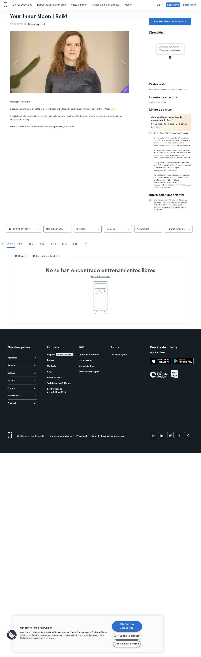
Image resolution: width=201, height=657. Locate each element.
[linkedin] (162, 435)
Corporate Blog (86, 366)
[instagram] (153, 435)
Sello (94, 436)
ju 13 (75, 244)
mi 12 (64, 244)
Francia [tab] (22, 388)
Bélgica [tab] (22, 373)
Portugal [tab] (22, 403)
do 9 (31, 244)
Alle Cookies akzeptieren (127, 626)
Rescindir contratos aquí (113, 436)
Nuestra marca (54, 377)
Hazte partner (79, 5)
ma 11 (53, 244)
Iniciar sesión (189, 5)
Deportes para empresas (51, 5)
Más (128, 4)
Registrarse (173, 5)
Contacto (51, 366)
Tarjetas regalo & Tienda (59, 383)
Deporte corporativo (89, 355)
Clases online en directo (105, 5)
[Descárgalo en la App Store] (160, 361)
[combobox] (23, 229)
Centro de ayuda (119, 355)
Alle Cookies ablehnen (126, 636)
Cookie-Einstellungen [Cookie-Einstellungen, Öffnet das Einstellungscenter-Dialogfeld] (127, 644)
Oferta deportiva (22, 5)
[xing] (188, 435)
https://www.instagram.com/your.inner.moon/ (168, 90)
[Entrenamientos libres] (46, 256)
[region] (87, 634)
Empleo (51, 355)
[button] (12, 635)
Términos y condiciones (60, 436)
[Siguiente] (120, 62)
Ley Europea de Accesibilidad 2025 (56, 390)
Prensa (50, 360)
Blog (49, 372)
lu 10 (42, 244)
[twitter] (170, 435)
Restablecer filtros (100, 276)
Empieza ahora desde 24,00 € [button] (170, 21)
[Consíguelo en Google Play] (183, 361)
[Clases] (20, 256)
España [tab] (22, 380)
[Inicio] (5, 5)
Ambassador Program (89, 372)
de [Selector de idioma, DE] (160, 4)
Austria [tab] (22, 365)
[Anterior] (19, 62)
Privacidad (81, 436)
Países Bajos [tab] (22, 396)
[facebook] (179, 435)
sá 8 (20, 244)
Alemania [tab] (22, 358)
